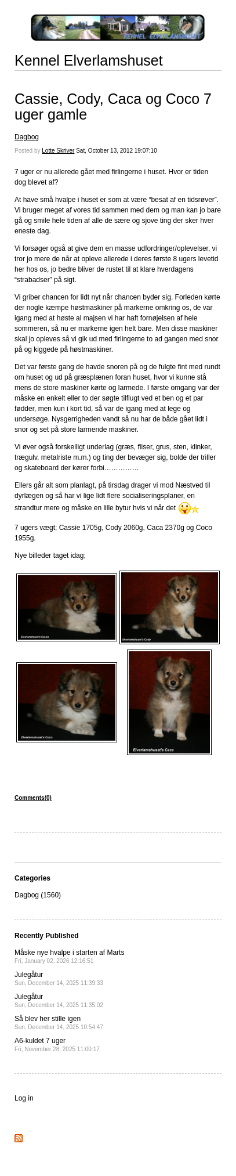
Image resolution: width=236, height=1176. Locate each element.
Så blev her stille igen (58, 1022)
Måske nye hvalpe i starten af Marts (69, 956)
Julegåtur (58, 978)
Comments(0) (33, 798)
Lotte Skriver (58, 150)
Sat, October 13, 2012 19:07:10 (116, 150)
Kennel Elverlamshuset (88, 60)
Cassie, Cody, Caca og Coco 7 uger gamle (113, 107)
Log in (24, 1098)
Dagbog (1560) (37, 895)
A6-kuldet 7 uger (57, 1044)
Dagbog (26, 137)
